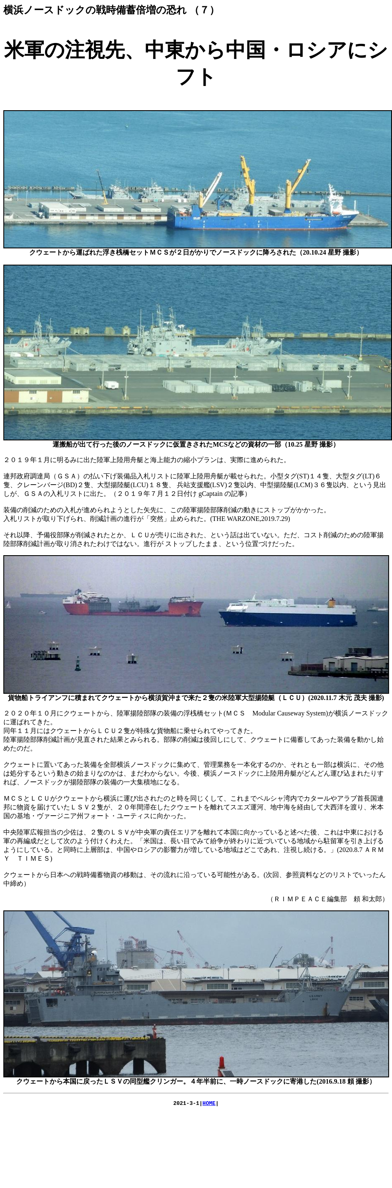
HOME (209, 1104)
